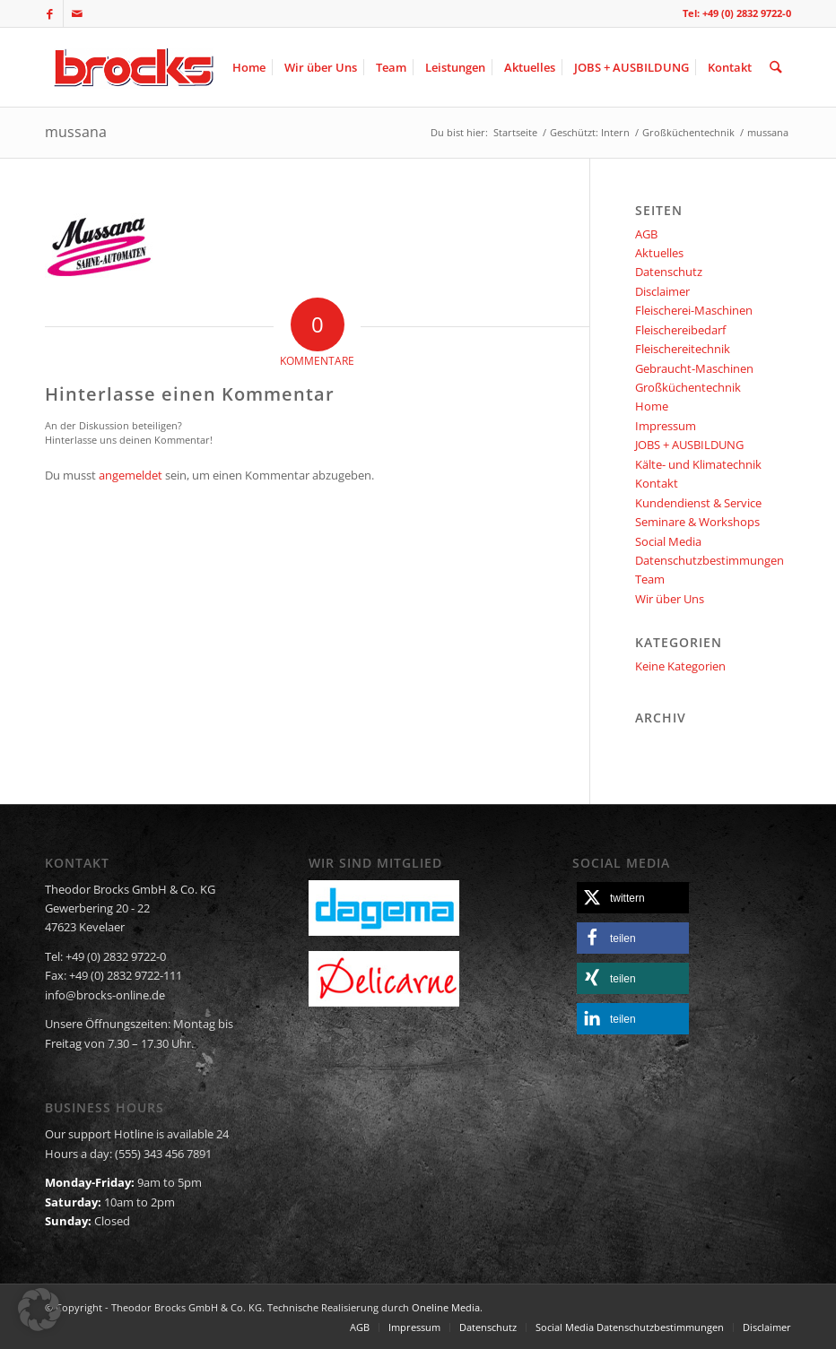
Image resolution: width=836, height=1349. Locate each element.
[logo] (131, 67)
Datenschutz (668, 272)
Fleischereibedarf (680, 330)
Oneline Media (446, 1307)
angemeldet (130, 475)
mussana (76, 132)
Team (650, 579)
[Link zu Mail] (77, 13)
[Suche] (776, 67)
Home (651, 406)
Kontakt (656, 483)
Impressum (665, 426)
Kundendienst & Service (698, 503)
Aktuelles (659, 253)
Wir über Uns (669, 599)
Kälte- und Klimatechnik (698, 464)
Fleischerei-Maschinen (694, 310)
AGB (646, 234)
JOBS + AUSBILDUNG (689, 445)
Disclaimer (662, 291)
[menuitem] (249, 67)
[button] (633, 897)
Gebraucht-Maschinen (694, 368)
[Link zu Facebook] (50, 13)
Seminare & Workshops (697, 522)
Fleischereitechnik (682, 349)
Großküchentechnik (688, 387)
